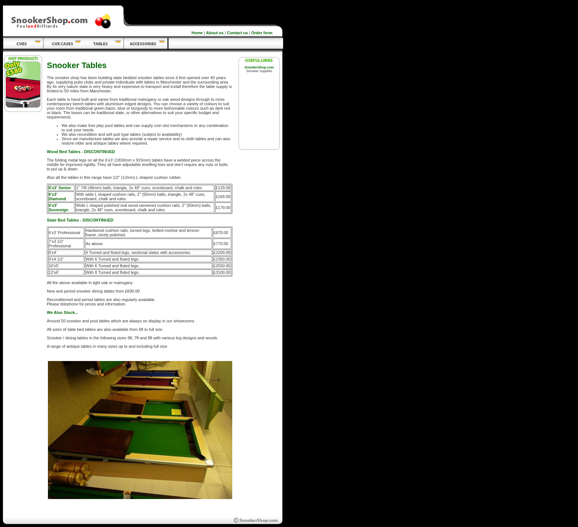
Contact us (237, 33)
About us (215, 33)
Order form (261, 33)
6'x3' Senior (60, 187)
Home (197, 33)
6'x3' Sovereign (58, 207)
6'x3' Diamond (57, 196)
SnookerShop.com (259, 67)
